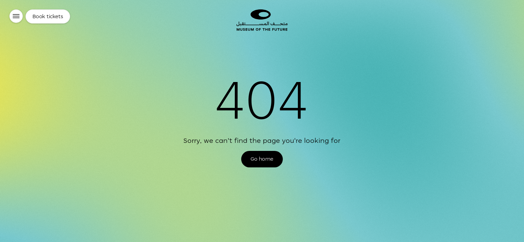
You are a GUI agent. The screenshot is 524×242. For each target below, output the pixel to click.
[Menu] (16, 16)
